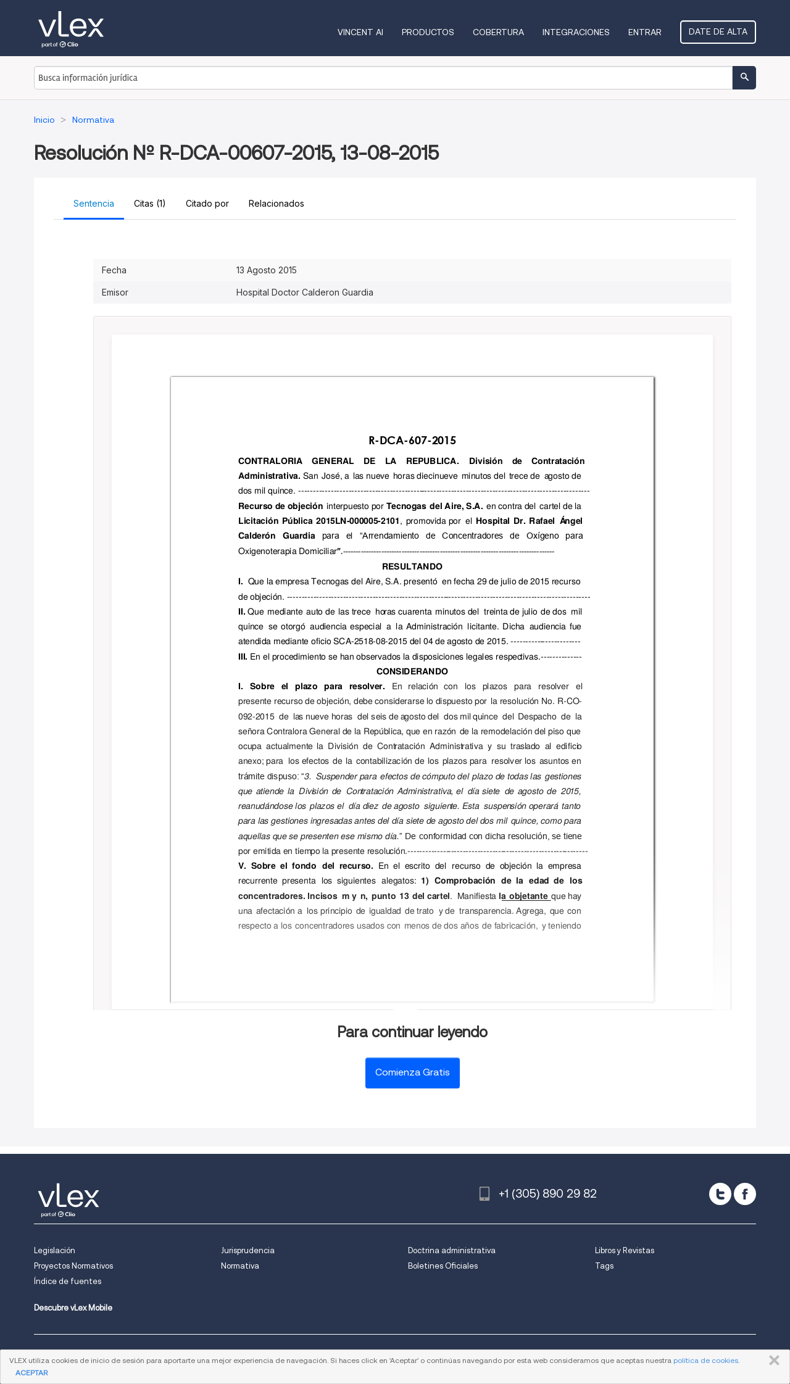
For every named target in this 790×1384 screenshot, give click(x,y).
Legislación (54, 1250)
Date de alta (718, 31)
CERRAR (771, 1360)
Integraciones (576, 32)
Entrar (645, 32)
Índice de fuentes (67, 1281)
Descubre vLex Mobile (73, 1307)
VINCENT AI (360, 32)
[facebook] (745, 1194)
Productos (428, 32)
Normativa (240, 1265)
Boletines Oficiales (443, 1265)
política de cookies (705, 1360)
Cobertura (498, 32)
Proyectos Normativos (73, 1265)
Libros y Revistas (624, 1250)
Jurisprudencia (248, 1250)
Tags (604, 1265)
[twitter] (720, 1194)
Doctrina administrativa (452, 1250)
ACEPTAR (31, 1373)
